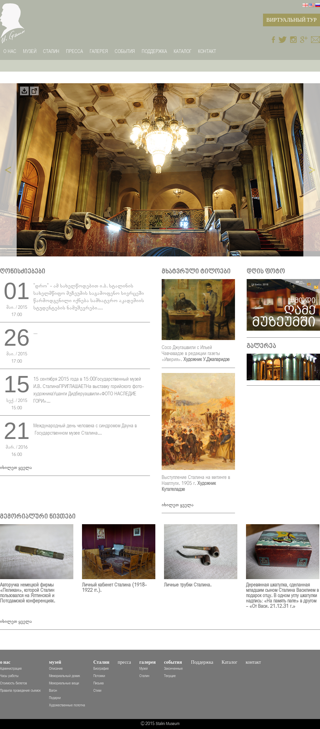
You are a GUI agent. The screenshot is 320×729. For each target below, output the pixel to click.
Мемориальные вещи (64, 683)
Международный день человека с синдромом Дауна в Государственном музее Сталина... (85, 429)
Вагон (53, 690)
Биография (101, 668)
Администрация (11, 668)
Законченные (173, 668)
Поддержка (154, 51)
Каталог (182, 51)
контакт (207, 51)
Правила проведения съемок (20, 690)
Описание (56, 668)
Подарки (55, 698)
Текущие (170, 676)
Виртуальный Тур (291, 20)
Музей (143, 668)
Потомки (99, 676)
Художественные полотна (67, 705)
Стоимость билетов (13, 683)
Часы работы (9, 676)
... (35, 332)
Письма (98, 683)
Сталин (144, 676)
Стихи (97, 690)
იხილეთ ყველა (16, 467)
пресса (74, 51)
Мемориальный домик (64, 676)
